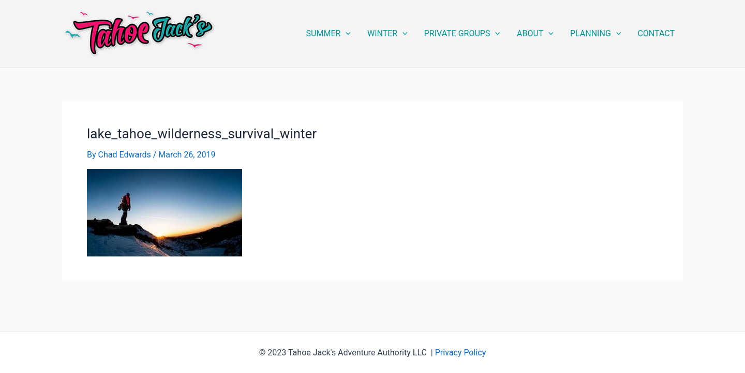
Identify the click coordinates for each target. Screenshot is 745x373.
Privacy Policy (460, 352)
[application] (345, 33)
